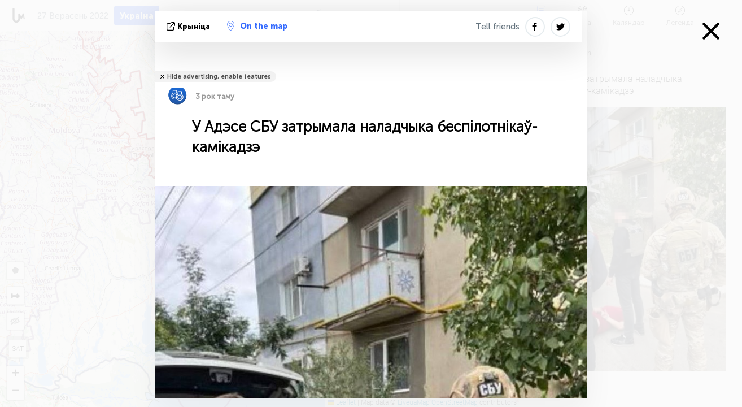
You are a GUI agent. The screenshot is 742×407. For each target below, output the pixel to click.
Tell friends (497, 26)
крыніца (189, 26)
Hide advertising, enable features (218, 76)
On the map (257, 26)
